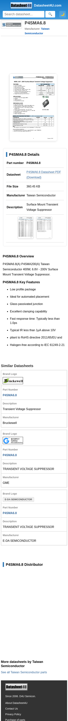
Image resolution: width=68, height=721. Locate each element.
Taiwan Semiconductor (41, 195)
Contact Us (11, 708)
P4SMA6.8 (10, 395)
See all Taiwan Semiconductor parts (24, 672)
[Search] (23, 14)
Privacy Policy (13, 714)
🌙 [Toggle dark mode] (63, 14)
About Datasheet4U (16, 703)
